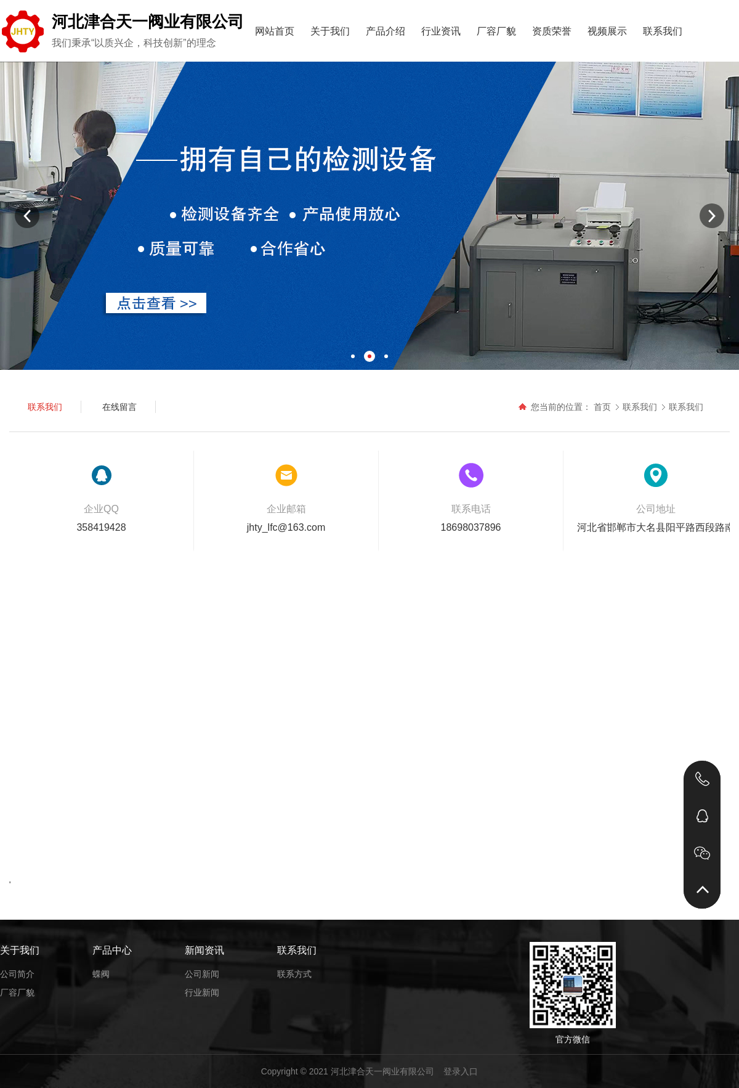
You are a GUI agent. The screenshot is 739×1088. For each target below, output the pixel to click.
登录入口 (460, 1071)
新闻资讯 (204, 950)
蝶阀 (101, 974)
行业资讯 (441, 31)
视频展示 (607, 31)
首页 (602, 407)
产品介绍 (385, 31)
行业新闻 (202, 992)
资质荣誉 (551, 31)
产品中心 (112, 950)
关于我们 (330, 31)
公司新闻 (202, 974)
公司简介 (17, 974)
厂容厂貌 (496, 31)
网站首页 (274, 31)
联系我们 (662, 31)
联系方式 (294, 974)
